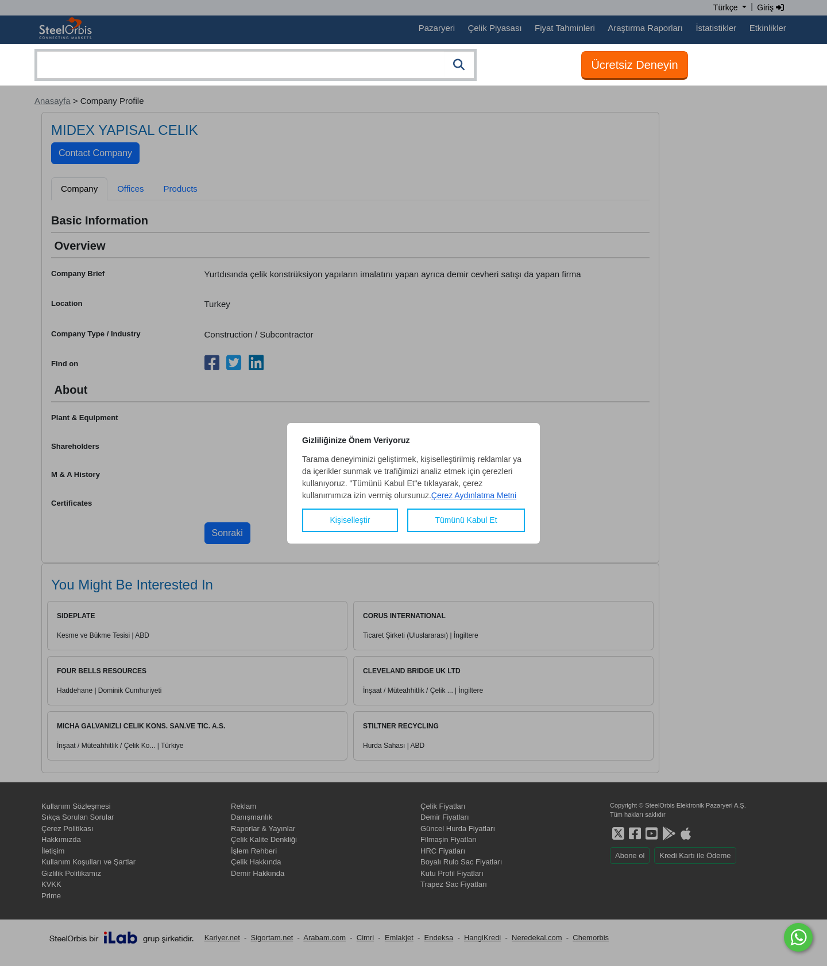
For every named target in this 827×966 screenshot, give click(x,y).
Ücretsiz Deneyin (634, 65)
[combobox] (255, 65)
